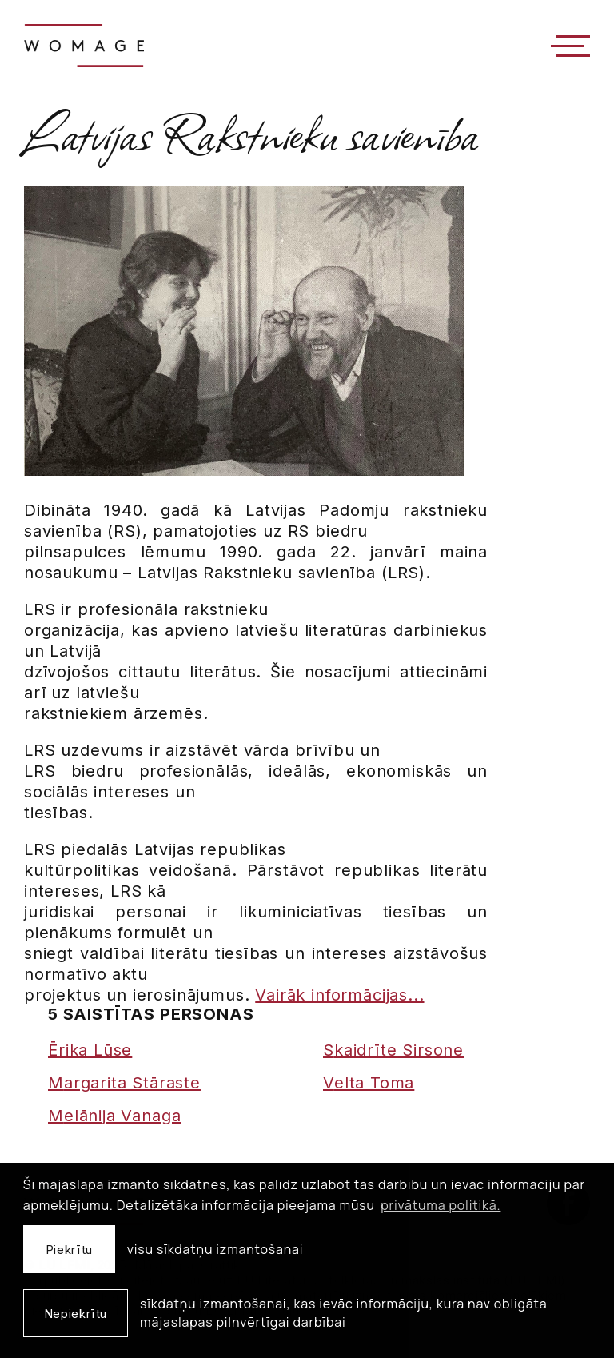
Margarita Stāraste (124, 1082)
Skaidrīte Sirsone (393, 1050)
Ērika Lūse (90, 1050)
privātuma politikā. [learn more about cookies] (440, 1205)
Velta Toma (368, 1082)
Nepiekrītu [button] (75, 1313)
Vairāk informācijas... (339, 995)
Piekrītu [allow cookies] (69, 1249)
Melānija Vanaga (114, 1115)
